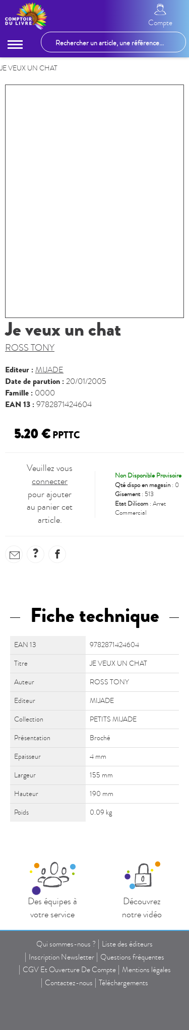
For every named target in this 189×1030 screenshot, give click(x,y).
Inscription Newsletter (61, 957)
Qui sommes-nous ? (66, 944)
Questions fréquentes (132, 957)
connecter (50, 481)
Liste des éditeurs (127, 944)
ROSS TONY (29, 348)
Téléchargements (123, 983)
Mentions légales (146, 970)
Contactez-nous (69, 983)
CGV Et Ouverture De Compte (69, 970)
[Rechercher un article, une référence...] (113, 42)
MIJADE (49, 369)
